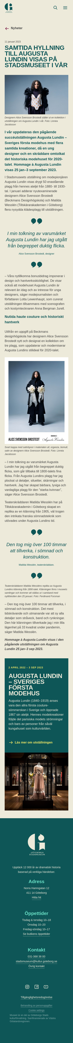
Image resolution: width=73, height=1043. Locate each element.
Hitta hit (36, 897)
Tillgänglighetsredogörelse (36, 997)
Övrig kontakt (36, 966)
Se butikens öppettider (36, 933)
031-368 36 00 (36, 956)
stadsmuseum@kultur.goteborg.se (36, 961)
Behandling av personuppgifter (36, 1005)
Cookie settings (36, 1010)
